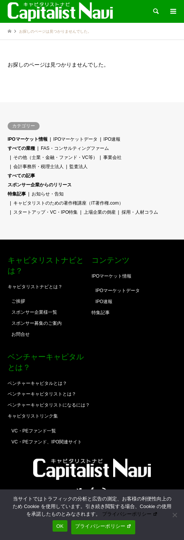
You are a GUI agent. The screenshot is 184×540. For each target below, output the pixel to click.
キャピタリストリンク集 (33, 416)
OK (60, 526)
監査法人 (78, 166)
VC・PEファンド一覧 (33, 431)
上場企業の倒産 (100, 212)
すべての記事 (21, 175)
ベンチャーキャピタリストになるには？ (49, 405)
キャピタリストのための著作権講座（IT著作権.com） (68, 203)
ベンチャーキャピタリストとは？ (42, 394)
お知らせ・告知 (48, 194)
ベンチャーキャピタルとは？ (37, 383)
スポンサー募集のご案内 (36, 323)
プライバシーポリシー (130, 514)
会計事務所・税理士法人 (38, 166)
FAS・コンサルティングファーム (75, 148)
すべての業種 (21, 148)
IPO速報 (112, 139)
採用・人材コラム (140, 212)
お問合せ (20, 334)
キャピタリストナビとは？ (35, 286)
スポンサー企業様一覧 (34, 312)
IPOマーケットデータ (75, 139)
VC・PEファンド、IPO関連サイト (46, 442)
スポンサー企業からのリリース (40, 184)
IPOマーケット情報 (28, 139)
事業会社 (112, 157)
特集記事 (17, 194)
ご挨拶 (18, 301)
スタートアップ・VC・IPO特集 (45, 212)
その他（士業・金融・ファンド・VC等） (55, 157)
